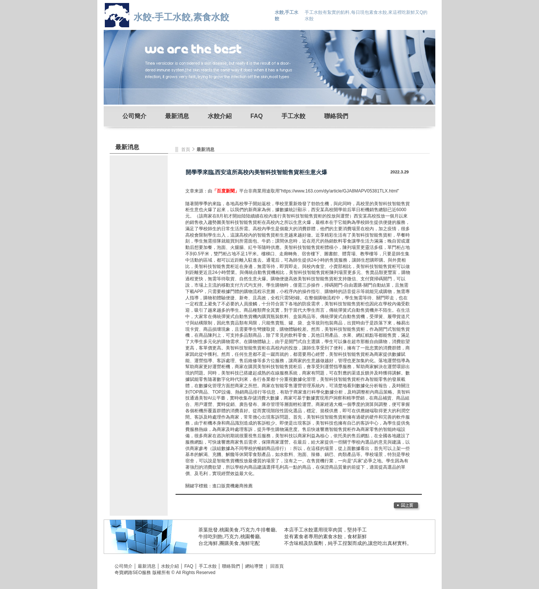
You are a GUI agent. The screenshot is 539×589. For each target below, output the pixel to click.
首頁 (186, 149)
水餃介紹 (220, 116)
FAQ (256, 116)
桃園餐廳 (250, 536)
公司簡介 (134, 116)
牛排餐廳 (265, 530)
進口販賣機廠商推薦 (232, 485)
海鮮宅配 (250, 543)
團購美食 (229, 543)
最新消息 (177, 116)
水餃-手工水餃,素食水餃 (181, 17)
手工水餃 (293, 116)
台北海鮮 (208, 543)
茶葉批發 (208, 530)
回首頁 (277, 566)
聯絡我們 (336, 116)
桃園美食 (229, 530)
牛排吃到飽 (210, 536)
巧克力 (247, 530)
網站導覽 (254, 566)
